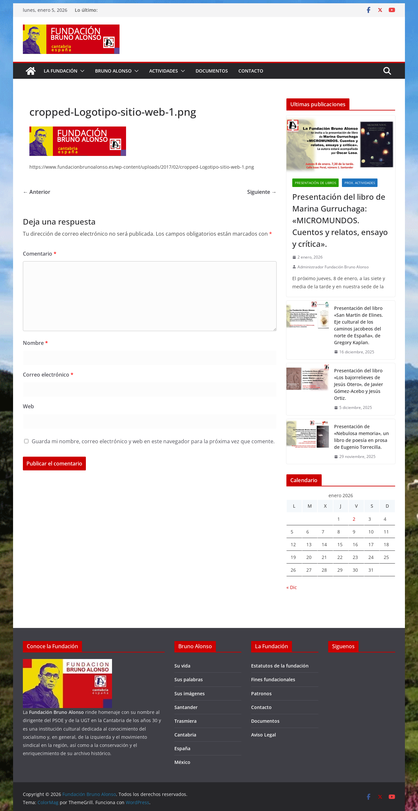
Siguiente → (262, 191)
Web (28, 406)
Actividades (163, 71)
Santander (186, 707)
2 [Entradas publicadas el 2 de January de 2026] (354, 519)
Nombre (35, 342)
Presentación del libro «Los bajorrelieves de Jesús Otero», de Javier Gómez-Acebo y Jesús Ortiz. (358, 384)
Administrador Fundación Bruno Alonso (333, 267)
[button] (81, 71)
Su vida (182, 666)
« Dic (291, 587)
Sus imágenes (189, 693)
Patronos (261, 693)
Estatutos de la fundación (280, 666)
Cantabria (185, 735)
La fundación (60, 71)
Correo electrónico (48, 374)
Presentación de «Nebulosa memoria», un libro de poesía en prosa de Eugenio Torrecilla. (361, 436)
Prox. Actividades (360, 182)
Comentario (39, 253)
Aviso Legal (263, 735)
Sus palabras (188, 679)
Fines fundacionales (273, 679)
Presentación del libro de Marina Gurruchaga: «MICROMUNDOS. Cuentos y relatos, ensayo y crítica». (340, 220)
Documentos (212, 71)
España (182, 748)
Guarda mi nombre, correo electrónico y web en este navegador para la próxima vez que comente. (153, 441)
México (182, 762)
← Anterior (36, 191)
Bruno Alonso (113, 71)
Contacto (250, 71)
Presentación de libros (315, 182)
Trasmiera (185, 721)
